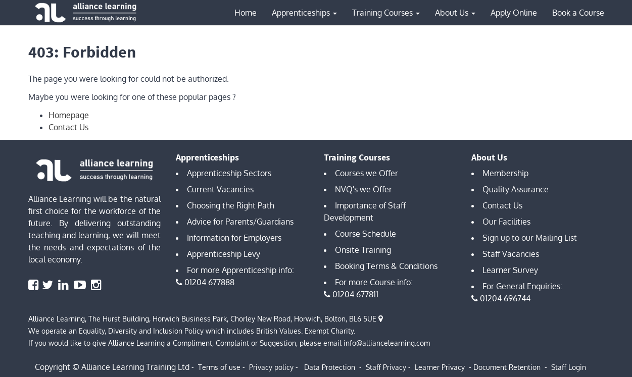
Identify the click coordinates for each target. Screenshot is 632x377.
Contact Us (68, 127)
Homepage (68, 115)
